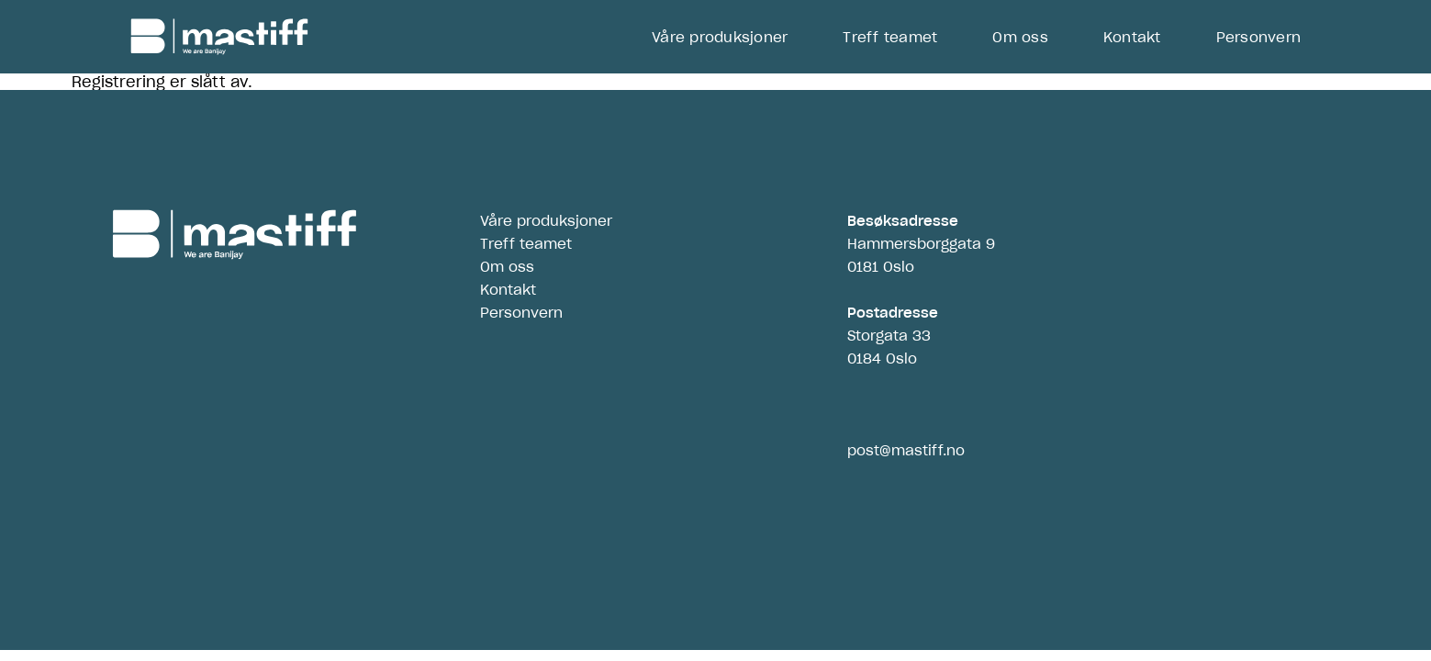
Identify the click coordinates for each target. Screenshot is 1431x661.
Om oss (1020, 37)
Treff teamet (890, 37)
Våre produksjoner (720, 37)
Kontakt (1132, 37)
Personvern (1259, 37)
